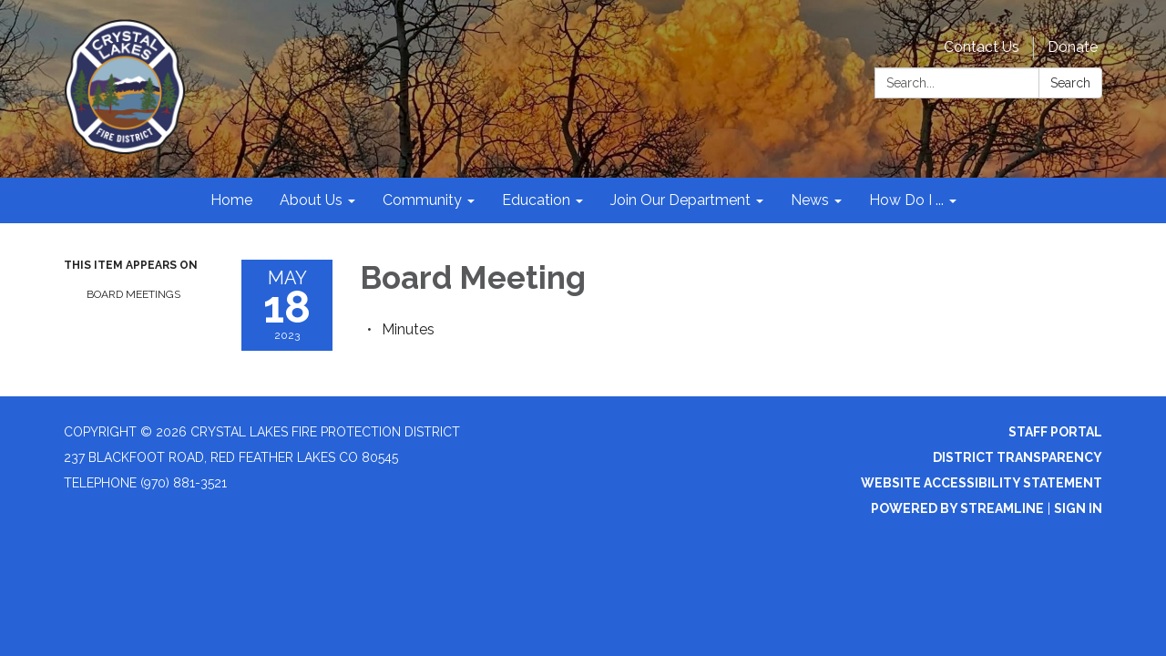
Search (1070, 83)
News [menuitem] (810, 200)
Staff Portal (1055, 432)
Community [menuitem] (422, 200)
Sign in (1078, 508)
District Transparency (1017, 457)
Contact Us (981, 47)
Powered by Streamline (957, 508)
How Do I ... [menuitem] (906, 200)
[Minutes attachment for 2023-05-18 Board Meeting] (408, 329)
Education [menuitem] (536, 200)
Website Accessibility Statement (981, 483)
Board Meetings (133, 294)
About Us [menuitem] (311, 200)
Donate (1073, 47)
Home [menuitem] (231, 200)
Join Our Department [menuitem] (680, 200)
